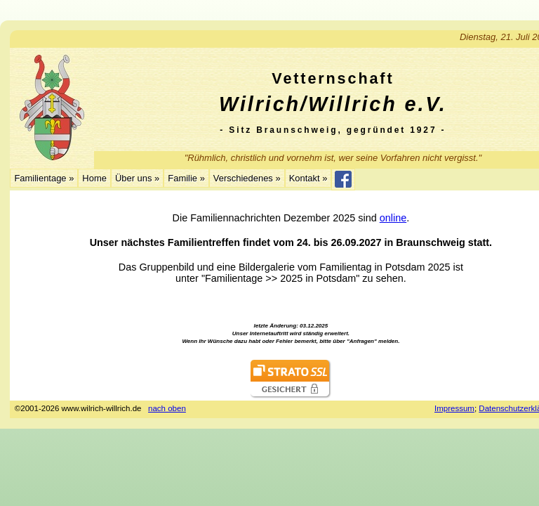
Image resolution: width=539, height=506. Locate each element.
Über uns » (137, 178)
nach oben (167, 408)
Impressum (454, 408)
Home (94, 178)
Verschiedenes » (247, 178)
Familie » (186, 178)
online (393, 217)
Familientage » (44, 178)
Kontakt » (308, 178)
